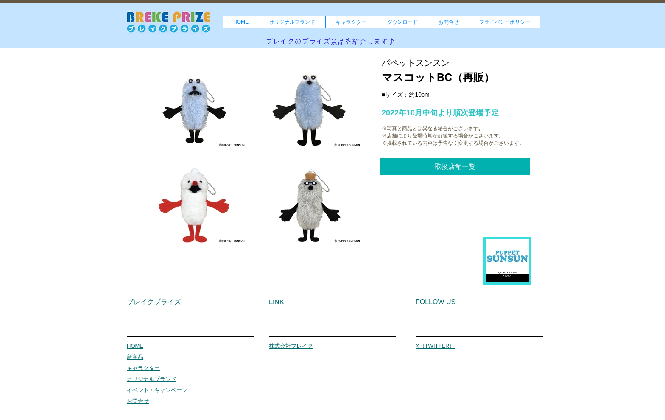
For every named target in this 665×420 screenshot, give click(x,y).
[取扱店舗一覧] (455, 166)
